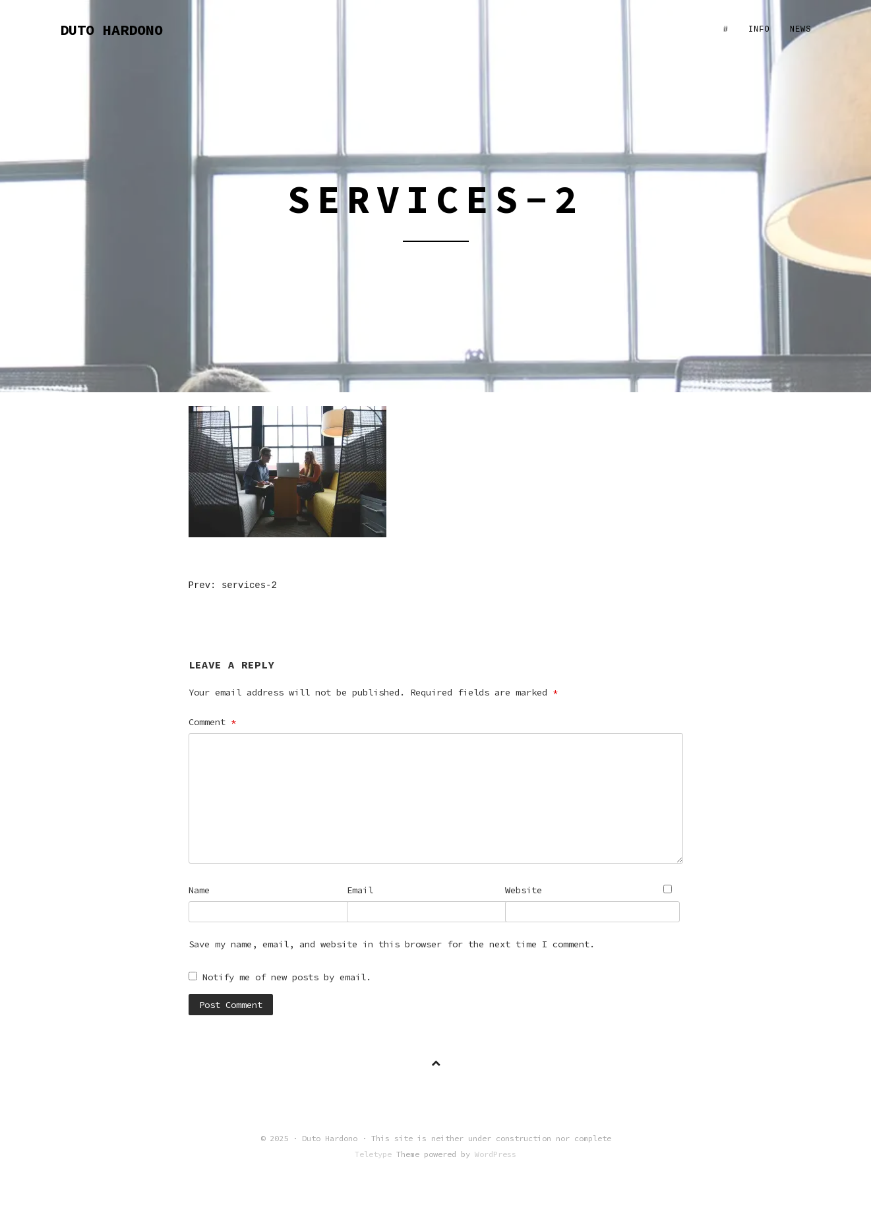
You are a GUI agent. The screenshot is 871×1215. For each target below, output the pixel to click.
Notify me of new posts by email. (286, 977)
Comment (212, 722)
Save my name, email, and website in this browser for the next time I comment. (392, 944)
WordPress (495, 1154)
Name (199, 890)
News (801, 29)
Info (759, 29)
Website (523, 890)
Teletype (373, 1154)
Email (360, 890)
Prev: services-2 (233, 585)
